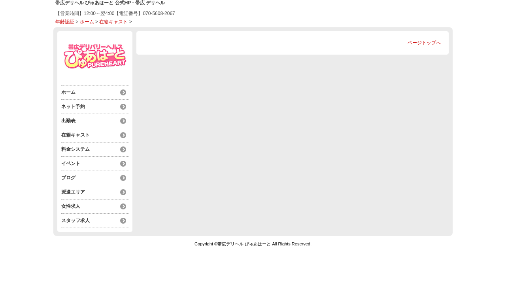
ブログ (68, 177)
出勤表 (68, 121)
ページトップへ (424, 43)
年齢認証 (64, 22)
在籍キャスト (113, 22)
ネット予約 (73, 106)
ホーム (87, 22)
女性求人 (70, 206)
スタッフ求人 (75, 220)
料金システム (75, 149)
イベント (70, 163)
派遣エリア (73, 192)
